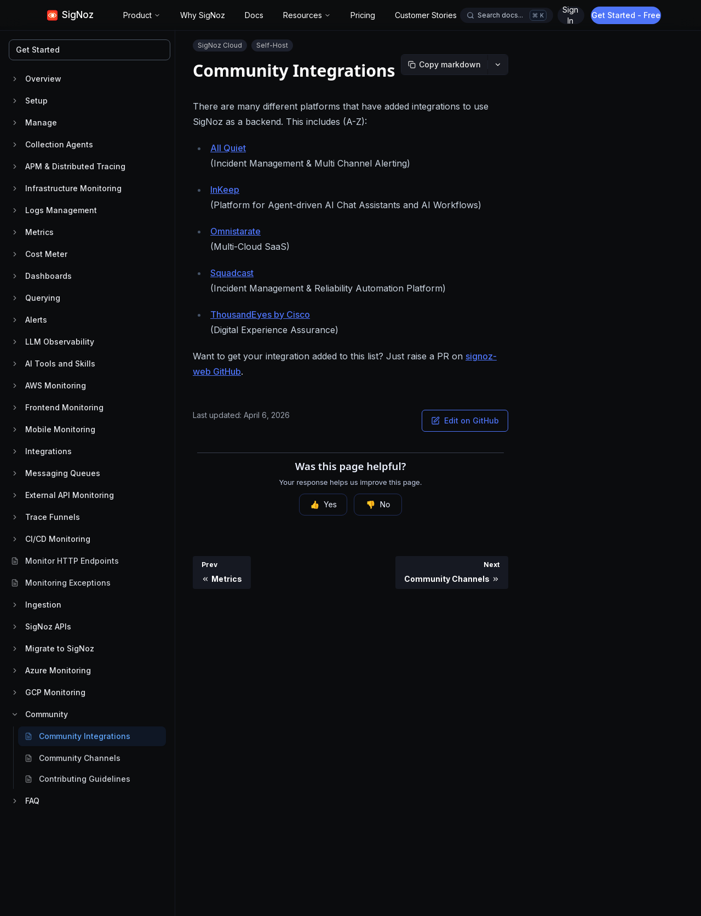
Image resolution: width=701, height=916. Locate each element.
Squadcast (232, 272)
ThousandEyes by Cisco (260, 314)
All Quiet (228, 147)
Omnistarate (235, 231)
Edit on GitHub (465, 420)
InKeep (224, 189)
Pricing (362, 15)
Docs (254, 15)
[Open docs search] (506, 15)
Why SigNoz (202, 15)
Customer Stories (426, 15)
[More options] (498, 65)
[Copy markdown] (444, 65)
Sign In (625, 15)
